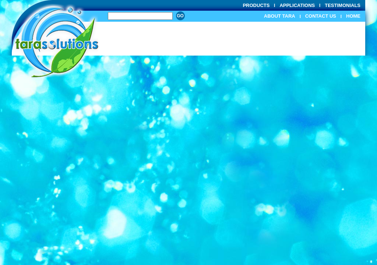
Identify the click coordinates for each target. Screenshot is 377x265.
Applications (297, 5)
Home (353, 16)
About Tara (279, 16)
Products (256, 5)
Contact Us (320, 16)
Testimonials (342, 5)
